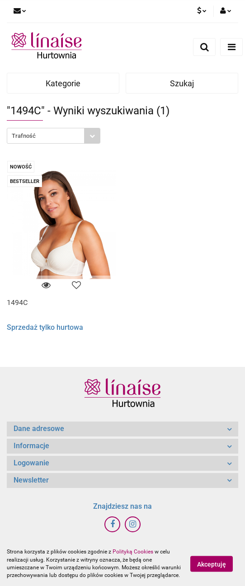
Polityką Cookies (133, 551)
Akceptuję (211, 563)
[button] (122, 429)
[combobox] (53, 136)
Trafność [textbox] (24, 135)
